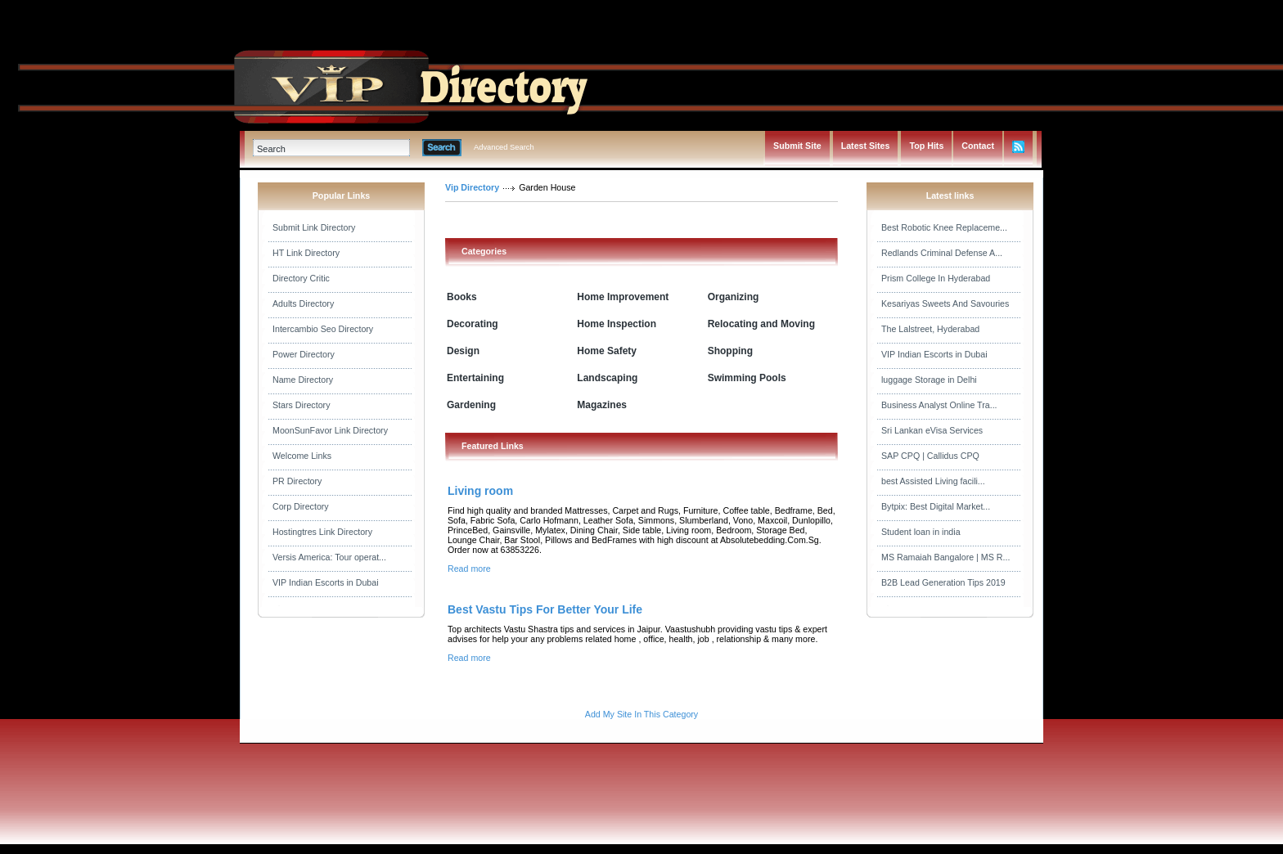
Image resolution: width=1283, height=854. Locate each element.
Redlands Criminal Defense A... (941, 253)
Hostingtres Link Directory (322, 532)
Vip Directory (472, 187)
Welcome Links (301, 456)
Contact (977, 146)
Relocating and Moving (761, 324)
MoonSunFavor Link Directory (330, 430)
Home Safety (607, 351)
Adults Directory (303, 303)
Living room (480, 490)
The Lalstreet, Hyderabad (930, 329)
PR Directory (297, 481)
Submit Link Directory (313, 227)
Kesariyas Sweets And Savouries (945, 303)
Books (462, 297)
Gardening (471, 405)
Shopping (730, 351)
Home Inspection (616, 324)
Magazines (602, 405)
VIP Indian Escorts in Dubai (325, 582)
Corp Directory (300, 506)
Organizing (733, 297)
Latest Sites (865, 146)
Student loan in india (921, 532)
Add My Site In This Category (641, 714)
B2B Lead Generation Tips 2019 (943, 582)
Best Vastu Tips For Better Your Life (545, 609)
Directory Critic (301, 278)
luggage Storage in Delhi (929, 379)
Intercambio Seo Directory (322, 329)
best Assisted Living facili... (933, 481)
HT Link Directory (306, 253)
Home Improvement (623, 297)
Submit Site (797, 146)
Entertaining (475, 378)
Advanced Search (504, 147)
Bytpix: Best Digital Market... (935, 506)
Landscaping (607, 378)
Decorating (472, 324)
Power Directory (303, 354)
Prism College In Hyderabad (935, 278)
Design (463, 351)
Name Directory (302, 379)
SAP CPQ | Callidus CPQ (930, 456)
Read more (469, 568)
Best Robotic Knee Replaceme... (944, 227)
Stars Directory (301, 405)
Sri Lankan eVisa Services (932, 430)
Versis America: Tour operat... (329, 557)
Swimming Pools (747, 378)
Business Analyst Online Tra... (939, 405)
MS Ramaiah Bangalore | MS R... (945, 557)
